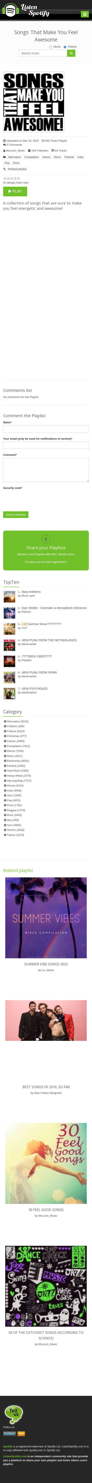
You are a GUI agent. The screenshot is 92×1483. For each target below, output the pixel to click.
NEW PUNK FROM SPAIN (39, 672)
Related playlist (17, 169)
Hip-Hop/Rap (19, 780)
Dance (47, 157)
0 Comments (12, 144)
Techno (15, 830)
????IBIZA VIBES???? (37, 656)
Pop (7, 162)
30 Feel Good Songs (46, 1209)
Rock (16, 162)
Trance (15, 835)
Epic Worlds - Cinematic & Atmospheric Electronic (54, 608)
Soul (14, 825)
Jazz (14, 795)
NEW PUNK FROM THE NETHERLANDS (49, 640)
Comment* (10, 454)
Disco (57, 157)
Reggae (16, 810)
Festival (69, 157)
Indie (80, 157)
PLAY (15, 191)
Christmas (16, 736)
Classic (15, 741)
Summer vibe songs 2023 (46, 964)
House (15, 785)
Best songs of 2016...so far (46, 1087)
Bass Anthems (31, 591)
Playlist (70, 46)
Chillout (16, 731)
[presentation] (35, 499)
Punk (14, 805)
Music (55, 46)
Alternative (14, 157)
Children (15, 726)
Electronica (18, 760)
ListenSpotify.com (15, 1456)
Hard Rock (18, 770)
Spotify (7, 1446)
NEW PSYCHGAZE (35, 688)
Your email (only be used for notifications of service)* (37, 438)
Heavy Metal (19, 775)
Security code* (12, 488)
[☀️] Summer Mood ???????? (41, 624)
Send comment (16, 514)
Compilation (31, 157)
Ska (13, 820)
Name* (7, 422)
